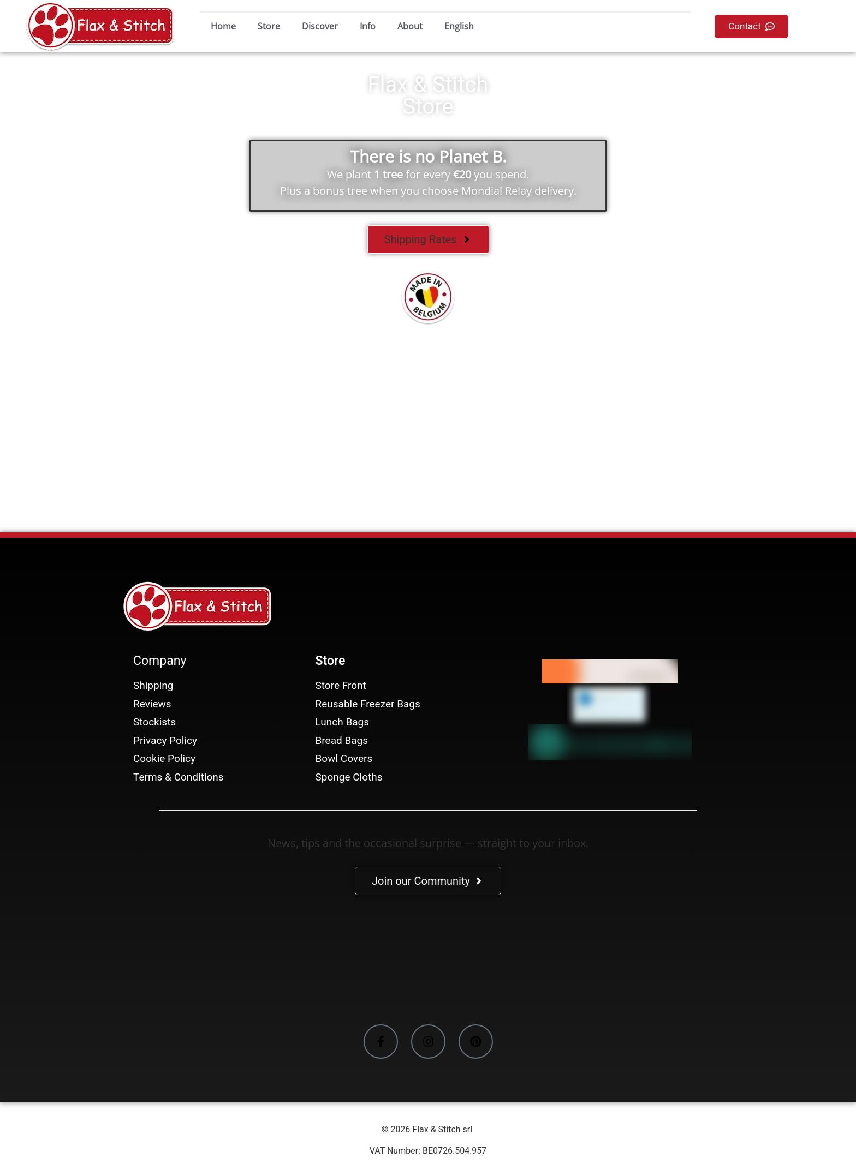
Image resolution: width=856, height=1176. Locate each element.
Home (223, 26)
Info (368, 26)
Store (269, 26)
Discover (320, 26)
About (410, 26)
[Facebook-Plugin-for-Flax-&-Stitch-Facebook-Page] (428, 961)
